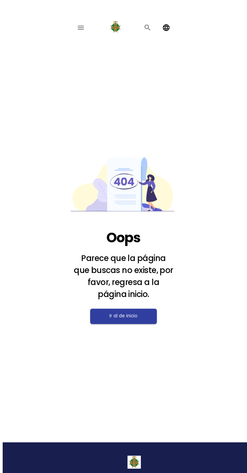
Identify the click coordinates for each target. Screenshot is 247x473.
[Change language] (166, 27)
